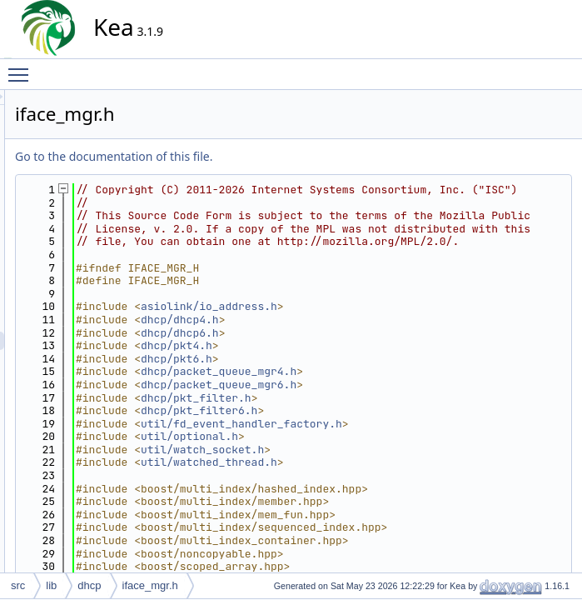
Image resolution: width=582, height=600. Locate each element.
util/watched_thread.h (359, 515)
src (18, 585)
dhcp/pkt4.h (326, 398)
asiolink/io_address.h (359, 359)
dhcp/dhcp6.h (330, 385)
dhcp (89, 585)
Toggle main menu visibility (22, 67)
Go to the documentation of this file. (263, 156)
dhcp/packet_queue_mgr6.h (368, 436)
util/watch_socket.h (352, 501)
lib (51, 585)
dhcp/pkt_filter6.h (349, 462)
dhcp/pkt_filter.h (346, 449)
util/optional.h (339, 489)
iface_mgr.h (150, 585)
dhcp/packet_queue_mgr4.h (368, 424)
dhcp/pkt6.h (326, 410)
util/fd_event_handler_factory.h (391, 475)
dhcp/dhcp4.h (330, 371)
